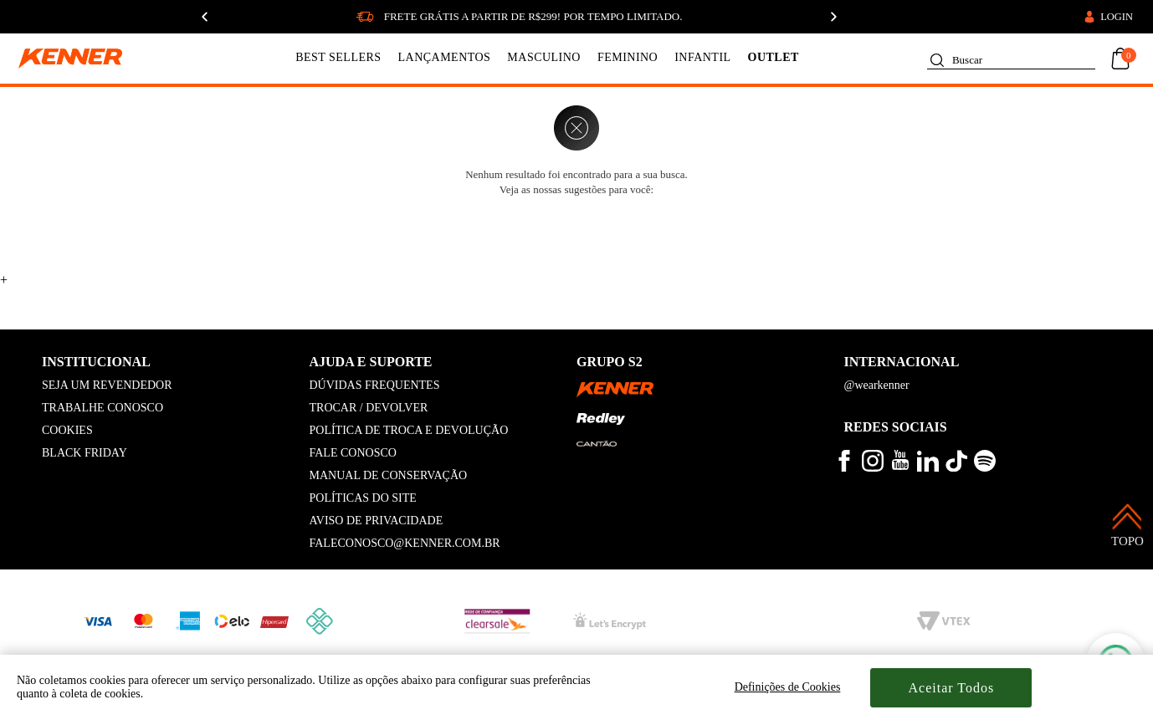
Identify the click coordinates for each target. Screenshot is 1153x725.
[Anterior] (204, 16)
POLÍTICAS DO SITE (363, 498)
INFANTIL (702, 57)
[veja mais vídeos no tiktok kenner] (956, 468)
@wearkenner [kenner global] (877, 385)
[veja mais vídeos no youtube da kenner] (900, 466)
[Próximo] (833, 16)
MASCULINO (544, 57)
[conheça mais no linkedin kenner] (928, 468)
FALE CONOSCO (353, 453)
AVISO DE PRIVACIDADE (376, 520)
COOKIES (67, 430)
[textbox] (1011, 56)
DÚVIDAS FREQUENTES (375, 385)
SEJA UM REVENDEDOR (107, 385)
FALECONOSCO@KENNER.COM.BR (405, 543)
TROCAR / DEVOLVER (369, 407)
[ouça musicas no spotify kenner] (985, 468)
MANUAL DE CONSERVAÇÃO (389, 475)
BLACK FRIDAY (84, 453)
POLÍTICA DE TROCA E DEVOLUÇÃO (409, 430)
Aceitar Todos (952, 688)
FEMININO (627, 57)
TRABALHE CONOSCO (102, 407)
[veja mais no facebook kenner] (844, 468)
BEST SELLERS (338, 57)
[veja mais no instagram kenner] (873, 468)
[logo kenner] (81, 58)
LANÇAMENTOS (444, 57)
